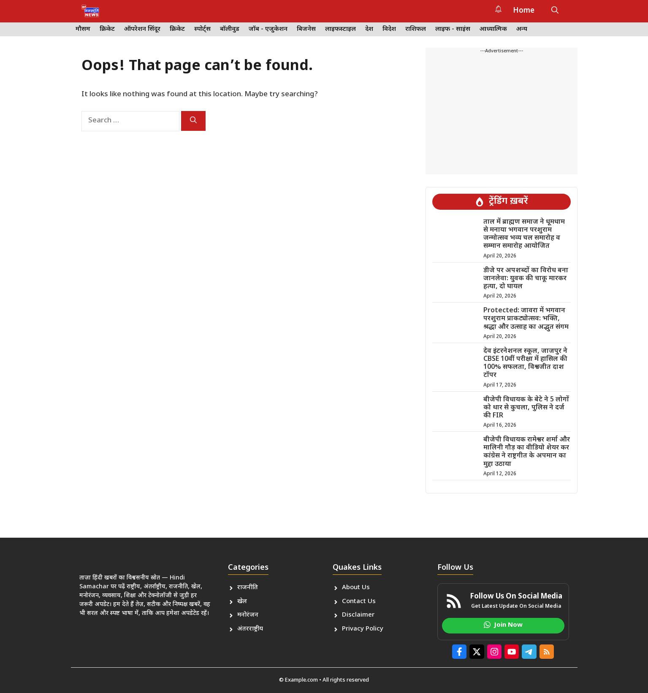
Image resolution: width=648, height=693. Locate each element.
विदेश (389, 29)
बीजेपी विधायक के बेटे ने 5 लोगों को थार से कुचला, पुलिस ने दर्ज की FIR (526, 407)
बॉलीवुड (229, 29)
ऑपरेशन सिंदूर (142, 29)
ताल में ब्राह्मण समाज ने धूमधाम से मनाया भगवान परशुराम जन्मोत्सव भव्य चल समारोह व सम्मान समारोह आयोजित (524, 234)
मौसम (83, 29)
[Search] (193, 121)
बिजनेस (306, 29)
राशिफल (415, 29)
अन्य (521, 29)
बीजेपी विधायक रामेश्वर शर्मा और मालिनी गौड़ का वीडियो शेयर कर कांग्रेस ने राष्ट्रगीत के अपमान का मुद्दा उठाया (526, 452)
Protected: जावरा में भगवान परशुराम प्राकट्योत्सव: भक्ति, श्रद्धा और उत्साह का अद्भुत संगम (526, 318)
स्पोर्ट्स (202, 29)
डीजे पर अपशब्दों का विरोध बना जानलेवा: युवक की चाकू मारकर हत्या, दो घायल (525, 278)
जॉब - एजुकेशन (268, 29)
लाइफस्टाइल (340, 29)
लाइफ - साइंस (452, 29)
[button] (555, 11)
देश (369, 29)
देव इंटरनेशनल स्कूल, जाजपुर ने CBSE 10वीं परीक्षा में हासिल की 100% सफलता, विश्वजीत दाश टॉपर (525, 363)
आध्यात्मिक (493, 29)
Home (523, 11)
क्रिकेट (107, 29)
